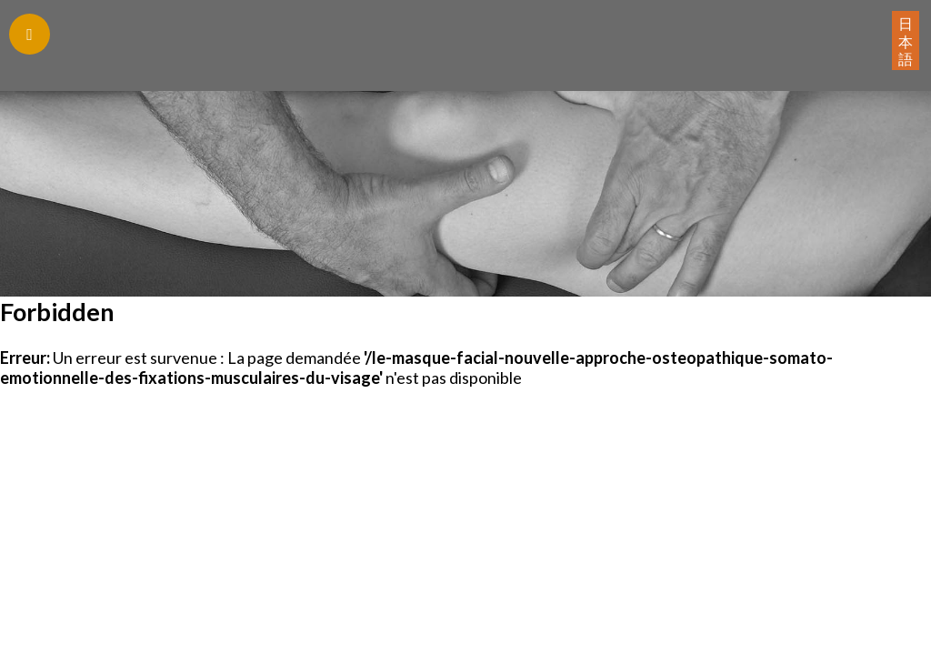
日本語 (905, 41)
